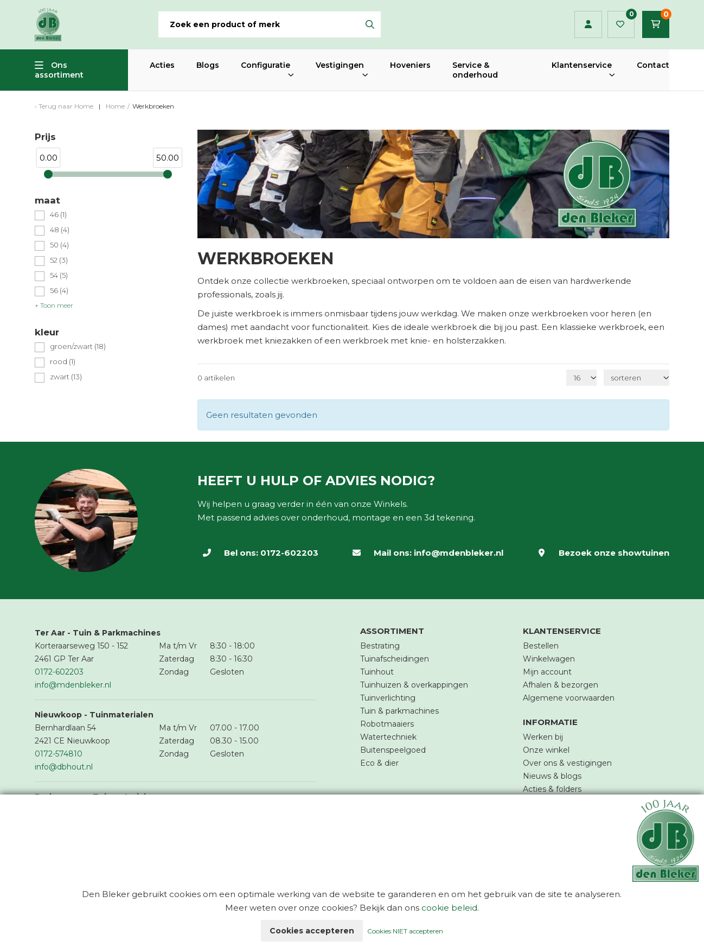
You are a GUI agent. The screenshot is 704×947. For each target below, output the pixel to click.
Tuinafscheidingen (394, 659)
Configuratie (265, 65)
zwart (66, 377)
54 (59, 275)
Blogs (207, 65)
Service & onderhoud (475, 70)
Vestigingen (340, 65)
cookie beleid (449, 907)
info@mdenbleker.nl (458, 553)
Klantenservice (582, 65)
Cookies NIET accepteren (405, 931)
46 (58, 215)
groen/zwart (78, 346)
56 (59, 291)
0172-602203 (289, 553)
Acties (162, 65)
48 (59, 230)
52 (59, 260)
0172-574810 (58, 754)
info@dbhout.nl (64, 767)
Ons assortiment (59, 70)
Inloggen (588, 24)
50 (59, 245)
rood (62, 362)
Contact (653, 65)
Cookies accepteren (312, 931)
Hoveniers (410, 65)
